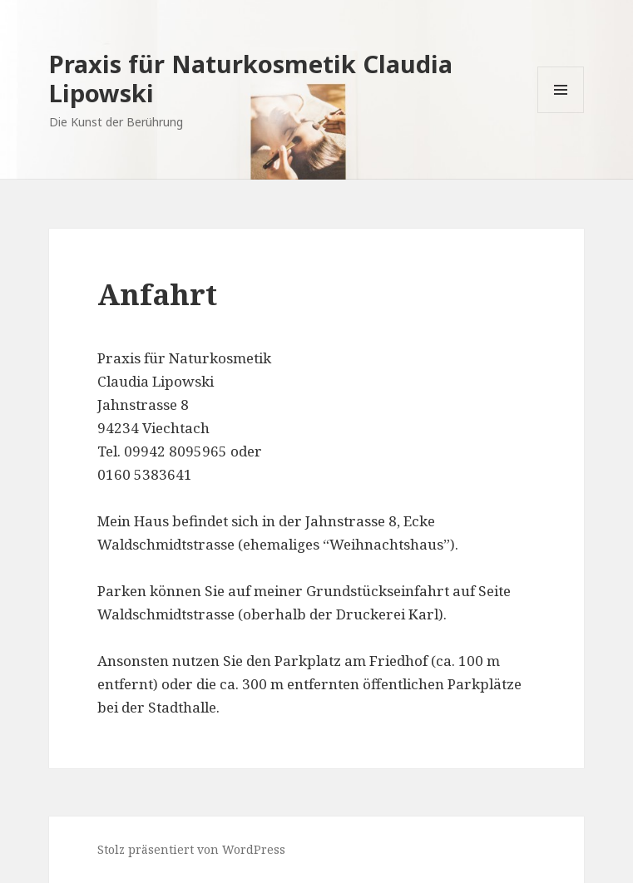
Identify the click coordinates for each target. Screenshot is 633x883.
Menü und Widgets (561, 112)
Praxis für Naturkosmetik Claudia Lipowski (250, 78)
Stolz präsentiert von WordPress (191, 849)
